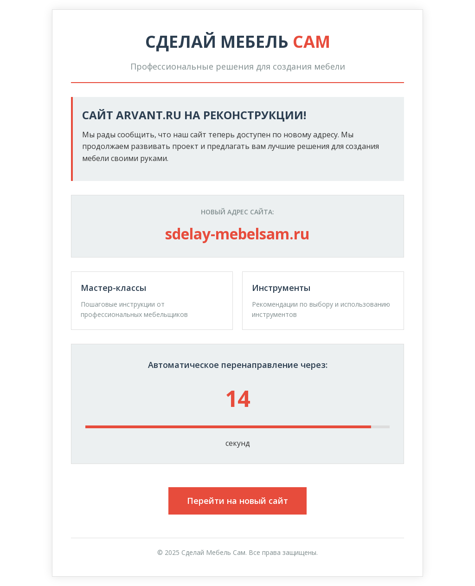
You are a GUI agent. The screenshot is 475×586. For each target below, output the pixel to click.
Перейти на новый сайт (237, 500)
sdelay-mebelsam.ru (237, 234)
